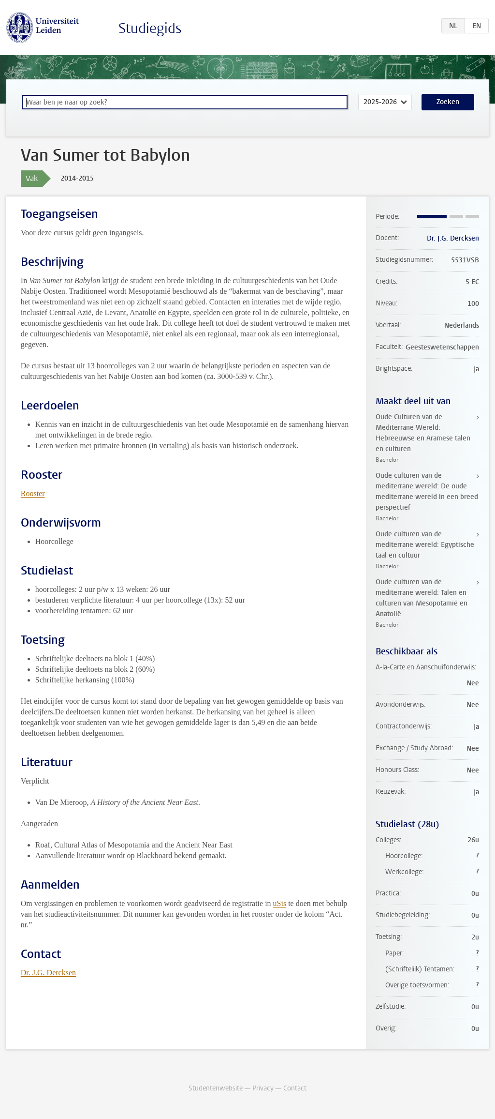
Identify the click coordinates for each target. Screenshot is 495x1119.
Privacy (263, 1088)
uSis (280, 903)
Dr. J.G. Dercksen (48, 972)
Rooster (33, 493)
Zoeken (448, 101)
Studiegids (150, 28)
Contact (294, 1088)
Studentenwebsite (216, 1088)
